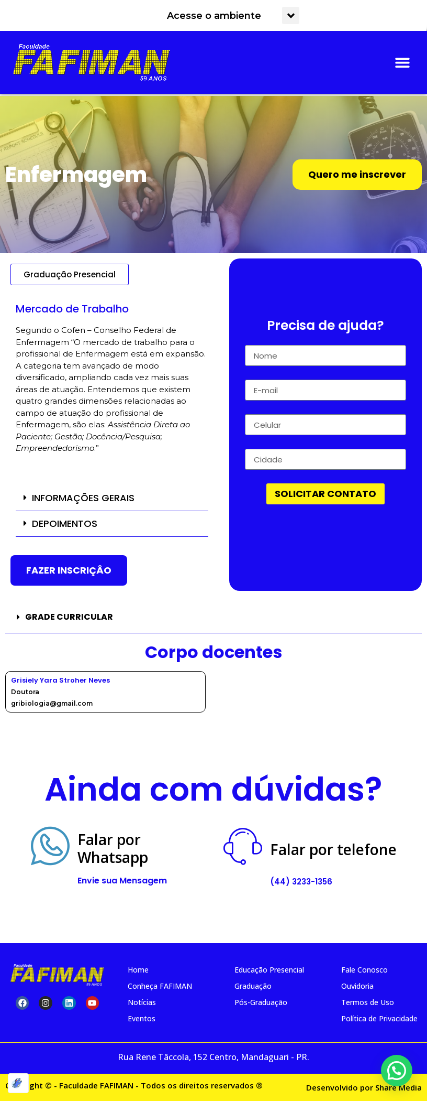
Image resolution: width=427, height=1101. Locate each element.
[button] (290, 15)
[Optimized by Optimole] (18, 1083)
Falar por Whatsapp (112, 848)
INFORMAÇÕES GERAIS (83, 497)
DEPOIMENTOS (64, 523)
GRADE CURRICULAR (69, 617)
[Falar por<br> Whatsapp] (50, 846)
